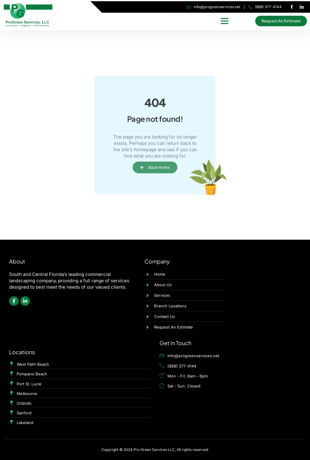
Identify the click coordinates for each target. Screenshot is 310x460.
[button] (224, 21)
